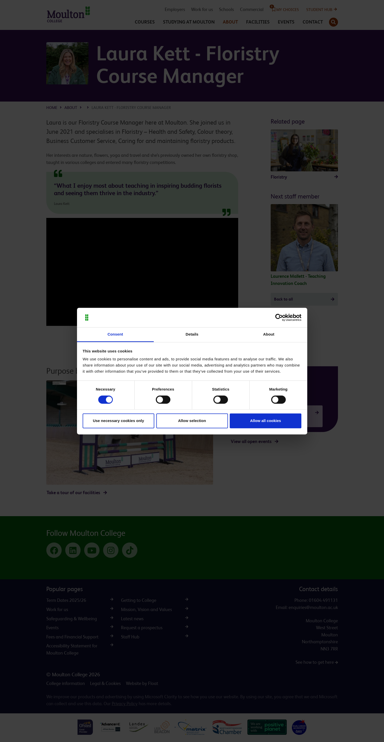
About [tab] (269, 334)
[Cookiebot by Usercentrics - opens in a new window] (279, 317)
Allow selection (192, 421)
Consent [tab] (115, 334)
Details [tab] (192, 334)
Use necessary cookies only (118, 421)
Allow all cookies (265, 421)
